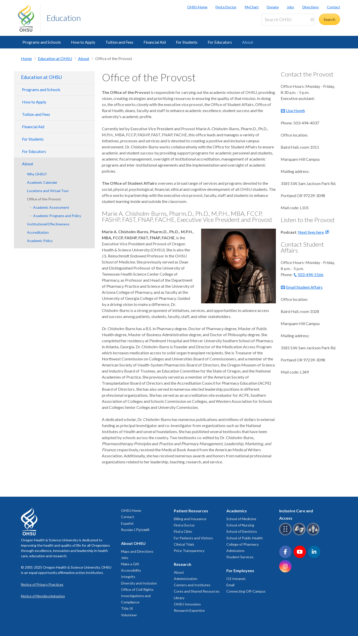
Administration (185, 578)
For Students (187, 42)
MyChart (252, 7)
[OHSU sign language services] (300, 534)
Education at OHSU (55, 58)
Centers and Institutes (192, 585)
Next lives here (311, 232)
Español (127, 523)
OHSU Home (197, 7)
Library (179, 598)
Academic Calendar (42, 182)
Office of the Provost (44, 199)
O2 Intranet (236, 578)
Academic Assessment (51, 207)
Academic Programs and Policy (57, 216)
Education (63, 18)
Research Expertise (189, 610)
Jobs (290, 7)
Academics (236, 510)
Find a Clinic (183, 531)
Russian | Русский (135, 529)
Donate (273, 7)
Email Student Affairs (304, 287)
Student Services (240, 557)
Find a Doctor (226, 7)
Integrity (128, 576)
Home (26, 58)
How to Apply (83, 42)
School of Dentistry (241, 531)
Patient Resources (191, 510)
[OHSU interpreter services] (314, 534)
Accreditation (38, 232)
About (247, 42)
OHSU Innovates (187, 604)
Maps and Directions (137, 551)
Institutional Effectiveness (48, 224)
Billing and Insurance (190, 519)
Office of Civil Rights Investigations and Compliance (137, 595)
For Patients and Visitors (193, 538)
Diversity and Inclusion (139, 583)
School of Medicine (241, 519)
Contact (333, 7)
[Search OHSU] (288, 19)
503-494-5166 (310, 274)
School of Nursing (240, 525)
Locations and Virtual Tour (48, 191)
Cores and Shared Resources (197, 591)
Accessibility (131, 570)
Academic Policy (40, 240)
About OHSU (133, 543)
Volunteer (129, 615)
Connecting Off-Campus (246, 591)
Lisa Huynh (295, 110)
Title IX (127, 608)
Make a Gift (130, 564)
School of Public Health (244, 538)
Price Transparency (189, 550)
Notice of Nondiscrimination (43, 596)
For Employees (240, 570)
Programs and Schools (41, 42)
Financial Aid (155, 42)
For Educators (220, 42)
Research (182, 564)
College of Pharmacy (242, 544)
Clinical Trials (184, 544)
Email (230, 585)
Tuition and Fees (119, 42)
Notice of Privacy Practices (42, 584)
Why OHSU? (37, 174)
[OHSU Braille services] (286, 534)
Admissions (235, 550)
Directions (310, 7)
